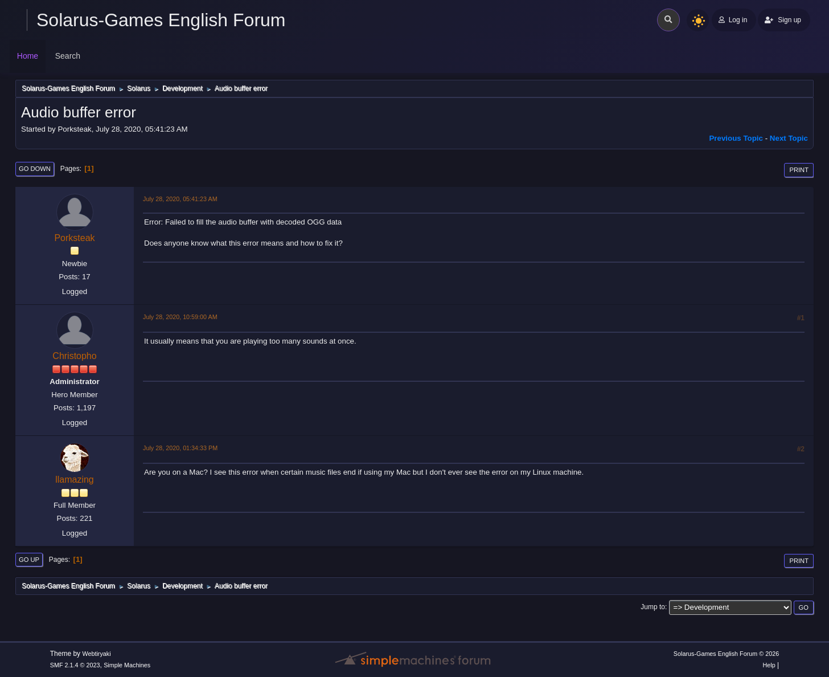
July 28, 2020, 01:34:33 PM (180, 447)
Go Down (35, 168)
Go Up (29, 559)
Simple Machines (127, 665)
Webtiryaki (96, 653)
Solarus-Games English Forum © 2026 (726, 653)
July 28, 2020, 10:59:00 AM (180, 316)
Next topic (789, 138)
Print (799, 169)
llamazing (74, 479)
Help (769, 665)
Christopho (74, 356)
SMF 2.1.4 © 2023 (75, 665)
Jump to (653, 607)
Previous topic (736, 138)
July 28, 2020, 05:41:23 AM (180, 198)
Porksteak (74, 238)
